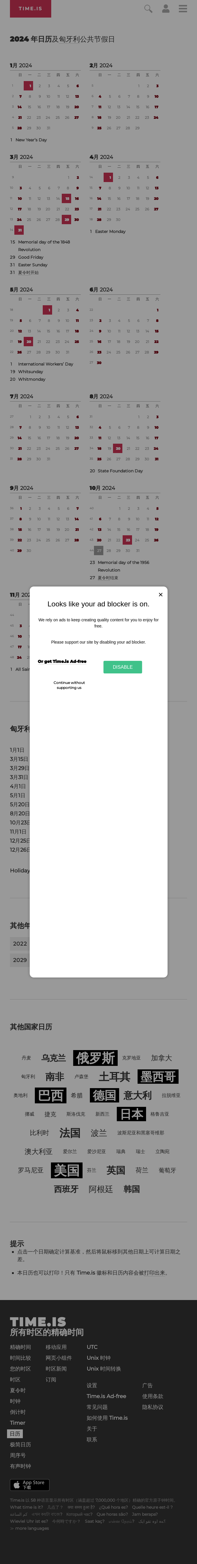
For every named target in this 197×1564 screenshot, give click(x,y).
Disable (123, 667)
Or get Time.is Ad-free (62, 661)
